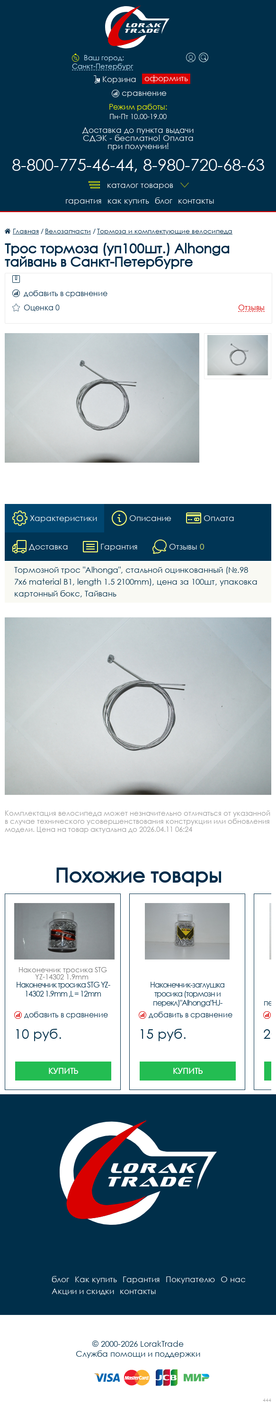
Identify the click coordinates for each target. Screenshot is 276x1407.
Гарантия (83, 200)
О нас (233, 1279)
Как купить (128, 200)
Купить (63, 1071)
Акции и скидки (83, 1291)
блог (163, 200)
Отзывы (251, 308)
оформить (166, 78)
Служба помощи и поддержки (138, 1354)
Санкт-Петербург (102, 66)
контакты (196, 200)
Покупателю (190, 1279)
